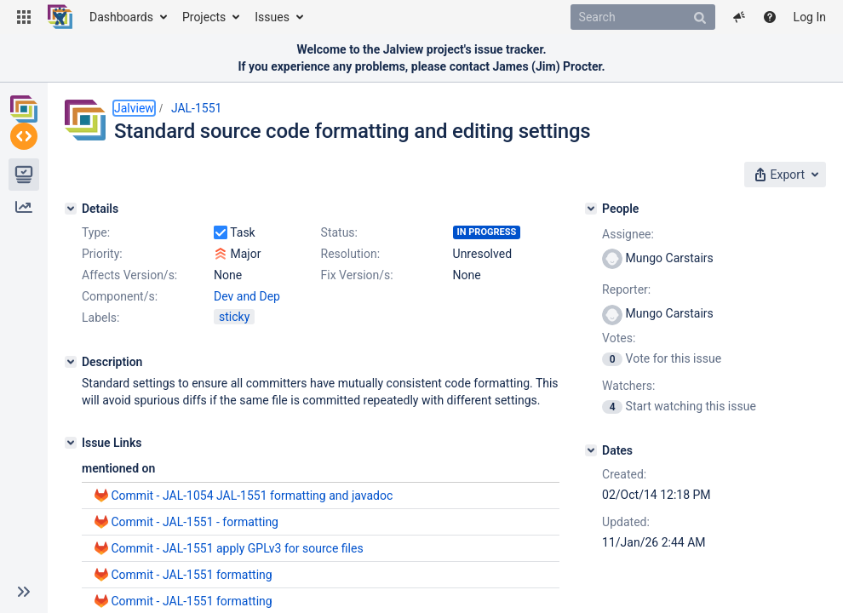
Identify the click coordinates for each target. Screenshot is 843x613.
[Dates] (591, 450)
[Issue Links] (71, 443)
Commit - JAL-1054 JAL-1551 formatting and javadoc (252, 495)
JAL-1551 (196, 108)
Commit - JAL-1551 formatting (191, 574)
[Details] (71, 209)
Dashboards (121, 17)
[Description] (71, 362)
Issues (272, 17)
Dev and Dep (247, 296)
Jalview (134, 108)
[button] (24, 17)
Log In (810, 17)
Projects (204, 17)
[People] (591, 209)
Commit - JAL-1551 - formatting (194, 522)
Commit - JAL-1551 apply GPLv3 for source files (237, 548)
